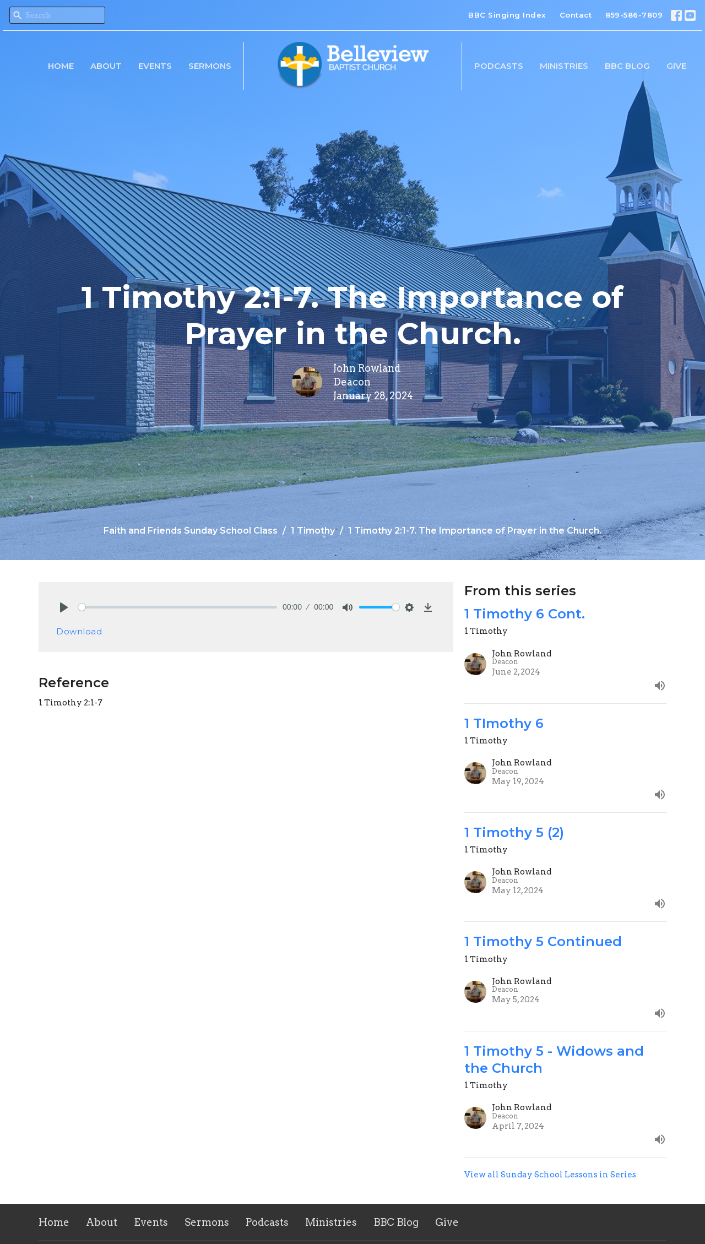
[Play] (64, 607)
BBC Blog (627, 66)
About (106, 66)
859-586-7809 (634, 14)
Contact (576, 14)
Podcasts (498, 66)
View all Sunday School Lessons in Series (550, 1175)
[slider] (177, 607)
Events (155, 66)
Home (61, 66)
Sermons (209, 66)
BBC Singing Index (507, 14)
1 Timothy (313, 530)
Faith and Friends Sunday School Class (191, 530)
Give (676, 66)
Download (79, 631)
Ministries (564, 66)
